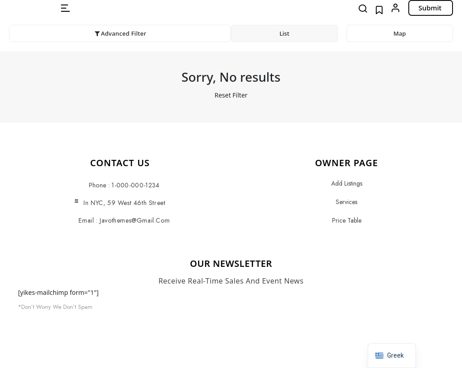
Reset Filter (230, 95)
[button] (65, 8)
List (284, 33)
